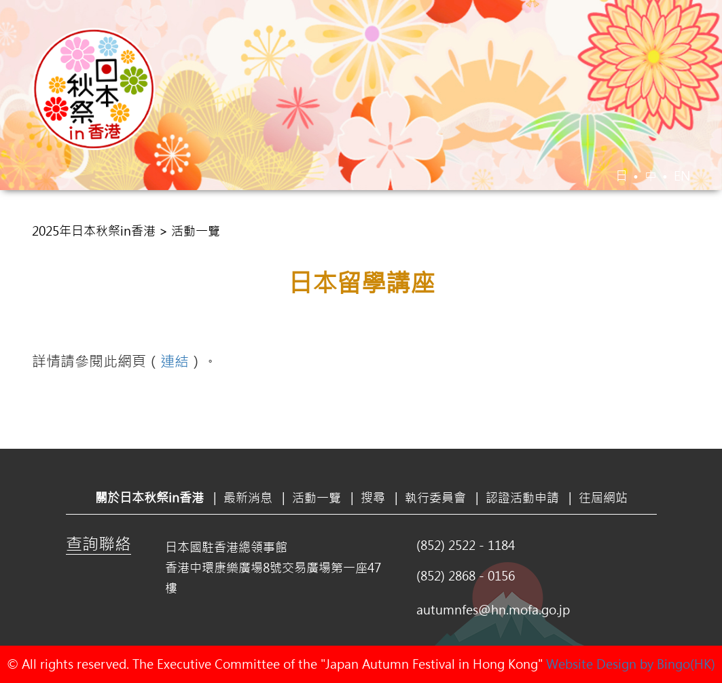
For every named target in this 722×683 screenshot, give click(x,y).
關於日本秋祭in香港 (152, 215)
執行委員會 (475, 215)
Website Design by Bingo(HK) (630, 664)
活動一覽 (340, 215)
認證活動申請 (572, 215)
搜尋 (404, 215)
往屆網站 (663, 215)
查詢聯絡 (98, 543)
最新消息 (263, 215)
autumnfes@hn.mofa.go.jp (493, 610)
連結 (174, 360)
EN (682, 176)
